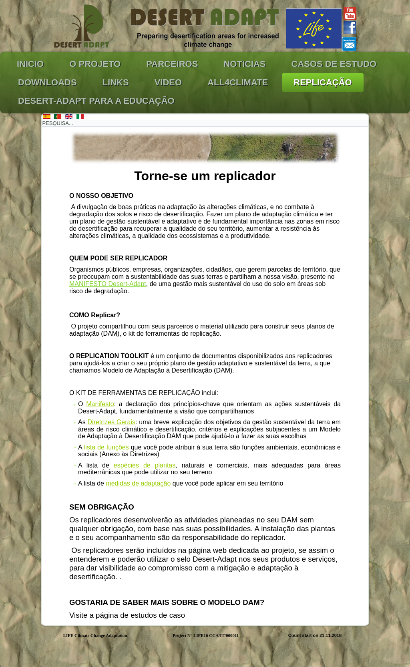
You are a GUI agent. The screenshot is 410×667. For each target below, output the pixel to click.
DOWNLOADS (47, 82)
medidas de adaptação (138, 483)
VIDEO (168, 82)
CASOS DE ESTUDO (334, 64)
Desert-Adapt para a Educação (96, 101)
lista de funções (106, 447)
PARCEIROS (172, 64)
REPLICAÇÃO (322, 82)
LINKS (115, 82)
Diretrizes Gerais (112, 422)
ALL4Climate (237, 82)
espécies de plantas (144, 465)
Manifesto (100, 404)
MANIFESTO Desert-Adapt (107, 283)
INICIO (30, 64)
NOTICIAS (244, 64)
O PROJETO (95, 64)
